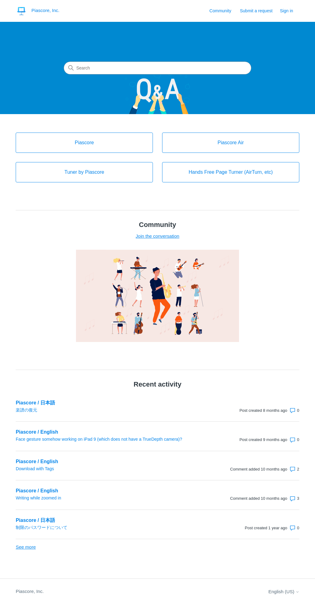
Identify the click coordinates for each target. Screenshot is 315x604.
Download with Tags (35, 468)
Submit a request (256, 10)
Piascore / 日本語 (35, 402)
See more (26, 547)
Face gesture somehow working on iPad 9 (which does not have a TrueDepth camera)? (99, 439)
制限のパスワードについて (41, 527)
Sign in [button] (286, 10)
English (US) (283, 591)
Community (220, 10)
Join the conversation (157, 236)
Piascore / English (37, 432)
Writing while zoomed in (38, 497)
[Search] (157, 68)
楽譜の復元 (26, 409)
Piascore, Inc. (30, 591)
